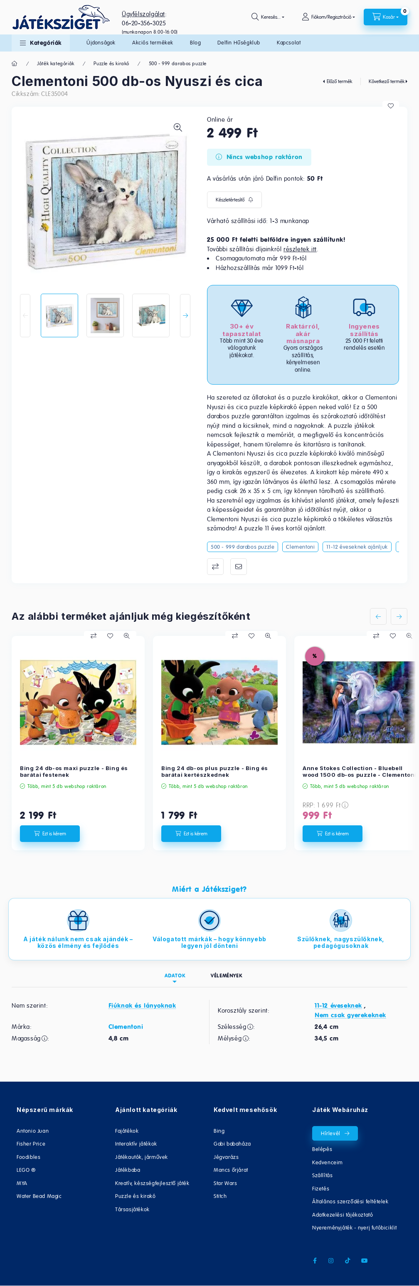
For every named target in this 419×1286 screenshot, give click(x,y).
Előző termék (339, 81)
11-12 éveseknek (338, 1005)
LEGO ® (26, 1170)
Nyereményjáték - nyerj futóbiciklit (354, 1228)
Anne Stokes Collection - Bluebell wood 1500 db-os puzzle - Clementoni (360, 771)
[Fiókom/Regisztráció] (328, 17)
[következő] (399, 616)
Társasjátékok (132, 1209)
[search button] (268, 17)
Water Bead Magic (39, 1196)
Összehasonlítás (215, 566)
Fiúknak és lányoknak (142, 1005)
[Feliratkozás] (234, 199)
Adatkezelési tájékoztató (342, 1215)
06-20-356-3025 (144, 23)
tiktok (348, 1260)
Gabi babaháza (232, 1144)
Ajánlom (238, 566)
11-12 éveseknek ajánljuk (356, 547)
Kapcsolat (289, 42)
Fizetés (320, 1188)
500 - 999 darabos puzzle (178, 63)
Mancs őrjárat (231, 1170)
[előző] (378, 616)
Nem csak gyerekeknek (350, 1015)
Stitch (220, 1196)
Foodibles (28, 1157)
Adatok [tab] (175, 975)
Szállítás (322, 1175)
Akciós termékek (152, 42)
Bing (219, 1131)
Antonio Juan (33, 1131)
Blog (195, 42)
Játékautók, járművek (141, 1157)
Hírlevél (330, 1133)
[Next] (185, 315)
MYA (22, 1183)
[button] (41, 43)
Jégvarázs (226, 1157)
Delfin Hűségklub (238, 42)
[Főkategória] (15, 63)
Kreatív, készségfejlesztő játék (152, 1183)
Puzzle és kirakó (111, 63)
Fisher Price (31, 1144)
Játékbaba (127, 1170)
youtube (364, 1260)
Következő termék (386, 81)
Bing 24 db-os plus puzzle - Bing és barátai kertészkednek (214, 771)
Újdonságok (101, 42)
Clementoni (300, 547)
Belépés (322, 1149)
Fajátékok (126, 1131)
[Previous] (25, 315)
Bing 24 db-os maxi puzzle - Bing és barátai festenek (74, 771)
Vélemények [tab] (226, 975)
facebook (314, 1260)
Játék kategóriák (55, 63)
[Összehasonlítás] (93, 636)
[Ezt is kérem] (50, 833)
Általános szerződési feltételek (350, 1201)
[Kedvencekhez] (390, 106)
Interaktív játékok (136, 1144)
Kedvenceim (327, 1162)
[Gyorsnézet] (126, 636)
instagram (331, 1260)
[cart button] (385, 17)
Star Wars (225, 1183)
